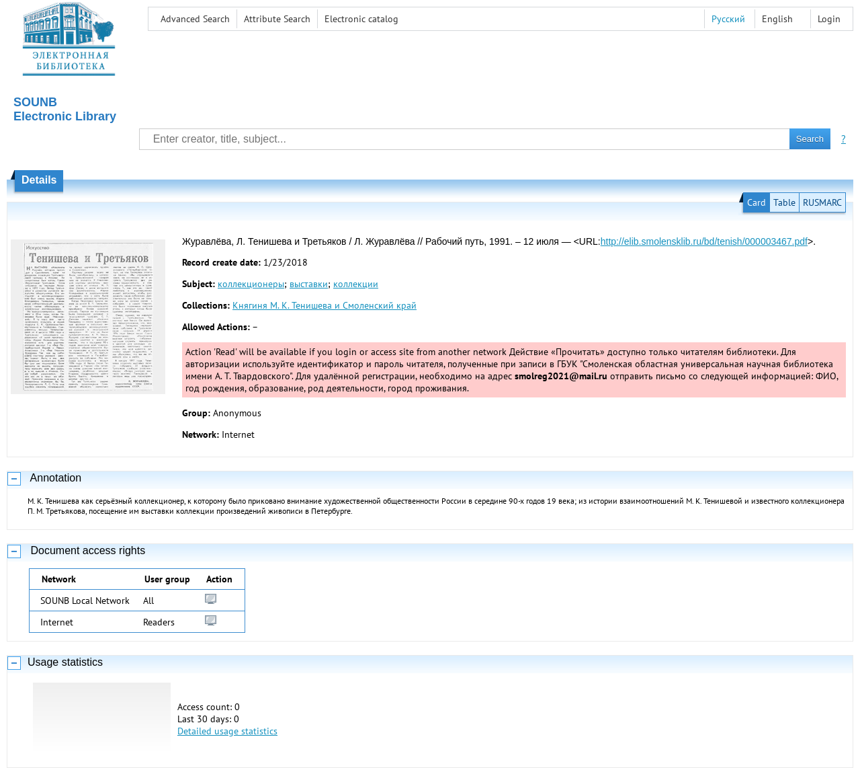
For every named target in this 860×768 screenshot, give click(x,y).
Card (756, 202)
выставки (309, 284)
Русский (728, 19)
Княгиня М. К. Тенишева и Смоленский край (324, 305)
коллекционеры (251, 284)
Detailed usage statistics (227, 731)
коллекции (355, 284)
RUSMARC (822, 202)
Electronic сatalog (361, 19)
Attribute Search (277, 19)
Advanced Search (195, 19)
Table (784, 202)
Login (829, 19)
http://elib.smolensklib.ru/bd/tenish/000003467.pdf (704, 241)
